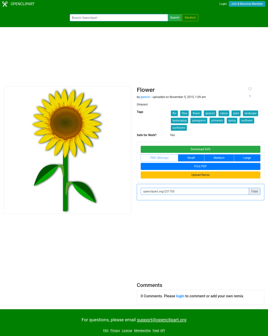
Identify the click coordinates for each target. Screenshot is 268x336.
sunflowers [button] (179, 127)
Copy (254, 191)
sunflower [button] (247, 120)
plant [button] (236, 113)
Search (174, 17)
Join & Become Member (247, 4)
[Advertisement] (134, 58)
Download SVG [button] (200, 149)
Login (223, 4)
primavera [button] (217, 120)
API (162, 330)
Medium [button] (219, 158)
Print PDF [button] (200, 166)
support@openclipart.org (161, 319)
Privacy (115, 330)
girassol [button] (210, 113)
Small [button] (191, 158)
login (180, 296)
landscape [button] (250, 113)
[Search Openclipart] (119, 17)
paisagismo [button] (198, 120)
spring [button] (232, 120)
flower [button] (196, 113)
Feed (156, 330)
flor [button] (174, 113)
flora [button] (184, 113)
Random (190, 17)
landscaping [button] (180, 120)
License (127, 330)
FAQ (106, 330)
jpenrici (145, 97)
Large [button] (247, 158)
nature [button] (224, 113)
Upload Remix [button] (200, 175)
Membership (142, 330)
